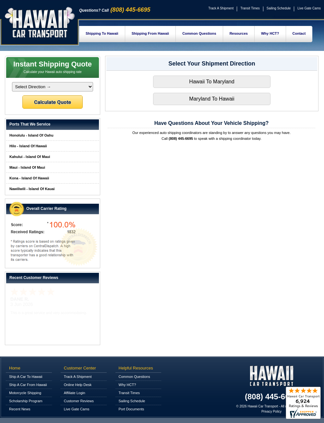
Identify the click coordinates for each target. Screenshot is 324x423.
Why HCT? (270, 33)
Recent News (19, 409)
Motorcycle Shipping (25, 393)
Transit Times (250, 8)
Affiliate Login (74, 393)
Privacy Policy (271, 411)
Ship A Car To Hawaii (25, 377)
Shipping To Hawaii (102, 33)
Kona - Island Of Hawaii (29, 178)
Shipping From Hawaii (150, 33)
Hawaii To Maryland (211, 81)
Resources (239, 33)
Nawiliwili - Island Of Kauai (31, 189)
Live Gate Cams (309, 8)
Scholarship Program (25, 401)
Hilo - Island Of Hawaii (28, 146)
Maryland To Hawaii (211, 99)
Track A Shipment (221, 8)
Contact (299, 33)
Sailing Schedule (279, 8)
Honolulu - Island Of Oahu (31, 135)
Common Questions (199, 33)
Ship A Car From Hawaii (28, 385)
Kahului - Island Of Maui (29, 157)
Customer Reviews (79, 401)
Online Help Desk (78, 385)
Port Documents (131, 409)
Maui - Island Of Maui (27, 167)
